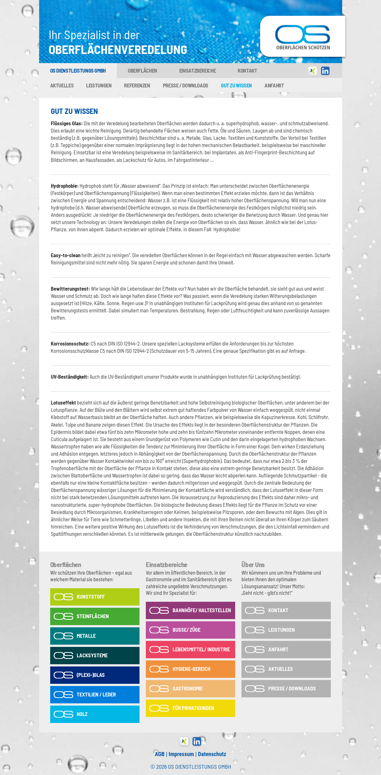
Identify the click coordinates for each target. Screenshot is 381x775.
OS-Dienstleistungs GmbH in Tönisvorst (302, 18)
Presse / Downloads (185, 85)
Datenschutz (212, 754)
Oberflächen (142, 70)
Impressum (181, 754)
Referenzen (137, 85)
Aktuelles (62, 85)
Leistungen (98, 85)
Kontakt (247, 70)
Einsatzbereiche (197, 70)
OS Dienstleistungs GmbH (78, 70)
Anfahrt (274, 85)
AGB (159, 754)
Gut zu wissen (236, 85)
